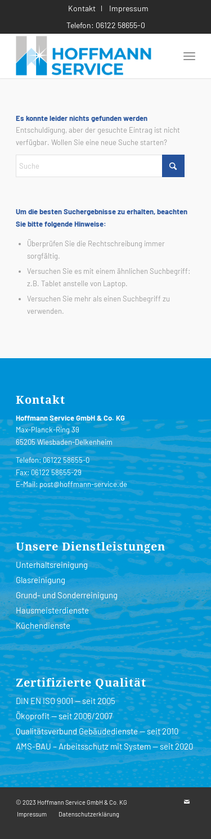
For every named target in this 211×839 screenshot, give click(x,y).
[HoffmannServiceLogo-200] (87, 55)
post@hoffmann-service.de (83, 484)
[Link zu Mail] (186, 801)
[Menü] (189, 55)
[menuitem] (82, 8)
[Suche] (100, 166)
